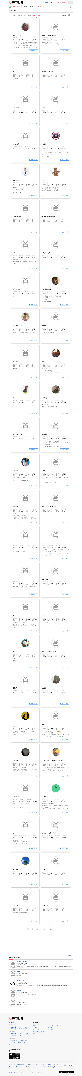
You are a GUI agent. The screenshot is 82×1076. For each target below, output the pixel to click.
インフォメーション (53, 1025)
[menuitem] (70, 2)
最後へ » (52, 929)
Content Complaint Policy (33, 1067)
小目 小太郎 (17, 35)
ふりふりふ (16, 289)
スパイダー (45, 543)
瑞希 (43, 470)
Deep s (44, 434)
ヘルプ (35, 1027)
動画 (10, 1072)
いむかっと (16, 470)
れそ (43, 108)
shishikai (16, 108)
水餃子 (15, 688)
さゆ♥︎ (10, 10)
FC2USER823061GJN (49, 651)
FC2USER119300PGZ (23, 961)
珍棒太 (44, 398)
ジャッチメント (17, 760)
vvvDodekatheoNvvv (49, 216)
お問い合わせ (20, 1064)
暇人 (43, 724)
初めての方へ (36, 1025)
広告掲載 (11, 1067)
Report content (20, 1067)
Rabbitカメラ (20, 980)
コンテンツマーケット (23, 1072)
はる (14, 833)
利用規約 (50, 1027)
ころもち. (45, 797)
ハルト (15, 253)
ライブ (14, 1072)
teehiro (19, 990)
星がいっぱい (46, 253)
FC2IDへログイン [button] (49, 2)
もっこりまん (17, 905)
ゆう (14, 724)
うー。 (44, 180)
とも (43, 615)
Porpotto (45, 579)
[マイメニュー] (70, 6)
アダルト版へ (62, 2)
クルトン (15, 180)
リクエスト (36, 1029)
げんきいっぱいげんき (49, 833)
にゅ (14, 398)
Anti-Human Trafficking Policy (50, 1067)
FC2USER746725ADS (49, 506)
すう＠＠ (15, 869)
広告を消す (70, 955)
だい (43, 361)
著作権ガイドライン (53, 1064)
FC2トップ (12, 1064)
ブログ (32, 1072)
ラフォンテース (17, 434)
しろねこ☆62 (46, 289)
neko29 (44, 325)
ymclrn (44, 869)
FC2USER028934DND (49, 35)
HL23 (14, 615)
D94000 (19, 971)
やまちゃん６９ (17, 325)
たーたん (15, 506)
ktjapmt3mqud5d (47, 71)
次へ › (45, 929)
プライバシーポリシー (39, 1064)
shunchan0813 (17, 216)
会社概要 (28, 1064)
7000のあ (45, 905)
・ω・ (15, 71)
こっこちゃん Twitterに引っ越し (52, 760)
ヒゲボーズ (16, 797)
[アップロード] (10, 6)
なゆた (44, 144)
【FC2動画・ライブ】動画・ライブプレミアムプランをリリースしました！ (19, 1042)
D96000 (19, 1000)
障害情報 (50, 1029)
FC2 (13, 2)
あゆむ (44, 688)
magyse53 (16, 144)
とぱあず (15, 361)
